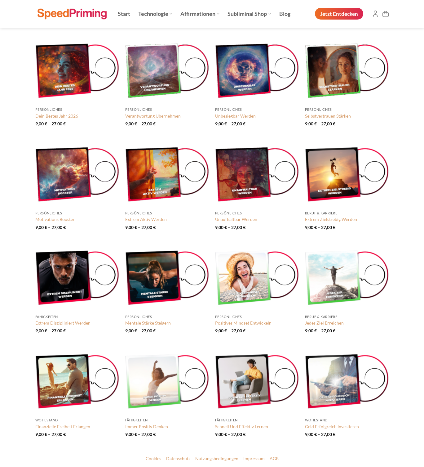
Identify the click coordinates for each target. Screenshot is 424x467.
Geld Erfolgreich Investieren (332, 426)
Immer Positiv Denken (146, 426)
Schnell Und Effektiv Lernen (241, 426)
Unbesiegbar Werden (235, 116)
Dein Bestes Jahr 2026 (56, 116)
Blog (284, 14)
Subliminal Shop (249, 14)
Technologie (155, 14)
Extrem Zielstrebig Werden (331, 219)
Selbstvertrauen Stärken (328, 116)
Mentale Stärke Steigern (148, 323)
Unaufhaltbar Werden (236, 219)
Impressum (254, 458)
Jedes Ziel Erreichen (324, 323)
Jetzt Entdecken (339, 14)
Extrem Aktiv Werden (146, 219)
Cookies (153, 458)
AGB (274, 458)
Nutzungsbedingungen (216, 458)
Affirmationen (199, 14)
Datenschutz (178, 458)
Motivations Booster (55, 219)
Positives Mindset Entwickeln (243, 323)
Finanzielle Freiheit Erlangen (62, 426)
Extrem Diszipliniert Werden (63, 323)
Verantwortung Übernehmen (153, 116)
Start (124, 14)
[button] (385, 14)
